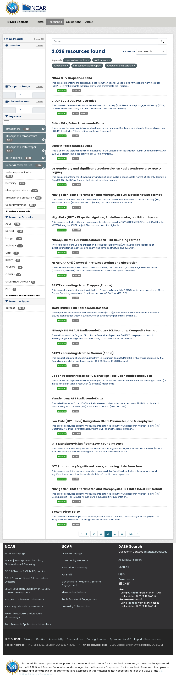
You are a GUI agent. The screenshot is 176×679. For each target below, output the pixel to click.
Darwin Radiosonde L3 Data (72, 146)
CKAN (124, 583)
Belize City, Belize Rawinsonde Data (78, 123)
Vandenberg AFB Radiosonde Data (77, 398)
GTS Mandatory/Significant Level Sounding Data (87, 444)
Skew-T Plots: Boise (66, 512)
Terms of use (75, 639)
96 (108, 533)
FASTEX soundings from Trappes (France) (82, 285)
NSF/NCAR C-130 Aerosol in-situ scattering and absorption (95, 263)
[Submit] (162, 41)
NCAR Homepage (15, 553)
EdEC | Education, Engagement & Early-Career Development (28, 590)
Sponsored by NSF (120, 639)
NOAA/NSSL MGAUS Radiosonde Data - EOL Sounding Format (96, 240)
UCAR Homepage (72, 553)
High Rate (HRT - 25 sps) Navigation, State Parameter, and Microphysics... (106, 217)
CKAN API (123, 567)
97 (115, 533)
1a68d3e (132, 602)
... (90, 532)
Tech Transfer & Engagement (80, 599)
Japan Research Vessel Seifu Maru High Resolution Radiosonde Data (102, 376)
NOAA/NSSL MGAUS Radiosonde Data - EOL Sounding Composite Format (104, 330)
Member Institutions (74, 592)
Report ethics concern (147, 639)
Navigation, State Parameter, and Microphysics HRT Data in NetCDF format (107, 489)
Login (121, 574)
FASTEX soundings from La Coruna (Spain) (83, 353)
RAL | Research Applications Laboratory (28, 624)
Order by (129, 51)
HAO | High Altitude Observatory (24, 606)
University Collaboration (76, 606)
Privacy (28, 639)
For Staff (67, 574)
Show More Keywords (18, 211)
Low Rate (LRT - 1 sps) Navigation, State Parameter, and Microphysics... (103, 421)
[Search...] (105, 41)
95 (101, 533)
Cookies (41, 639)
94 (94, 533)
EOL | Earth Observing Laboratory (24, 599)
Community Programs (75, 560)
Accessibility (56, 639)
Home (40, 22)
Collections (73, 22)
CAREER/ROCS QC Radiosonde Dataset (80, 308)
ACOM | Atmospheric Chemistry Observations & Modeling (24, 562)
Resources (55, 22)
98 (122, 533)
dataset (62, 91)
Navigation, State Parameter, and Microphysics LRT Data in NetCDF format (107, 195)
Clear (39, 45)
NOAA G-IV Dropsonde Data (72, 78)
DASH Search (17, 22)
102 (131, 533)
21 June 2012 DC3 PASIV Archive (74, 101)
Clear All (39, 39)
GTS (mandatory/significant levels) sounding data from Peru (97, 466)
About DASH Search (130, 560)
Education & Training (74, 567)
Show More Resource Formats (23, 295)
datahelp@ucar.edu (155, 551)
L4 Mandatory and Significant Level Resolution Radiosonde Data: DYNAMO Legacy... (106, 170)
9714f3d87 (133, 592)
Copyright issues (96, 639)
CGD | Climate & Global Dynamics (25, 571)
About (89, 22)
